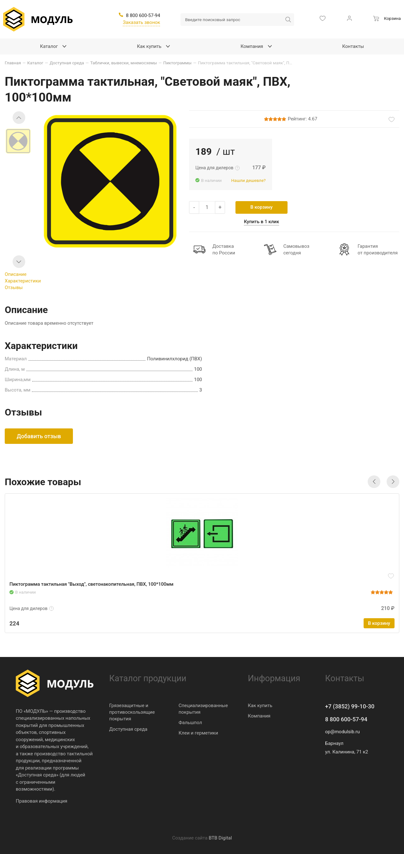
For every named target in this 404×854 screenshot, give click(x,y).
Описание (16, 274)
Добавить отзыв (39, 436)
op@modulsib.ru (342, 732)
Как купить (260, 705)
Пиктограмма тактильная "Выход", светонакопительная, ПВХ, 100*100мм (91, 584)
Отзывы (14, 287)
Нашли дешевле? (248, 180)
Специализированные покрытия (203, 709)
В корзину (261, 207)
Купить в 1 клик (261, 221)
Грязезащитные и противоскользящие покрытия (132, 712)
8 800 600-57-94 (346, 719)
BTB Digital (220, 838)
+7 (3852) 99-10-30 (349, 706)
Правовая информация (41, 801)
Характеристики (23, 281)
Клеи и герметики (198, 733)
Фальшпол (190, 722)
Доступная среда (128, 729)
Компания (259, 716)
